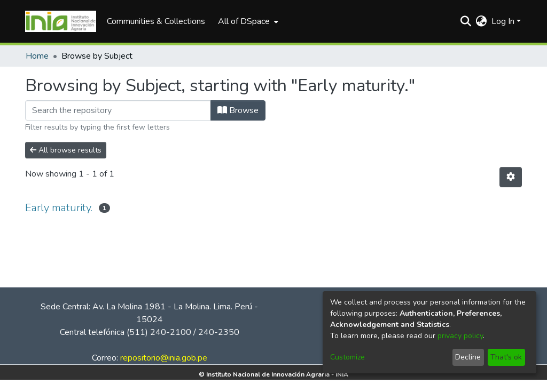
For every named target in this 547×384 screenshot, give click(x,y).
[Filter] (118, 110)
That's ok (506, 357)
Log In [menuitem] (502, 21)
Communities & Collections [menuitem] (156, 21)
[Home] (60, 21)
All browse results (65, 150)
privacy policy (460, 336)
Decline (468, 357)
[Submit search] (466, 21)
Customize (347, 357)
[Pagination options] (510, 177)
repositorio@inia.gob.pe (163, 358)
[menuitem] (247, 21)
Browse (238, 110)
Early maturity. (58, 208)
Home (37, 56)
